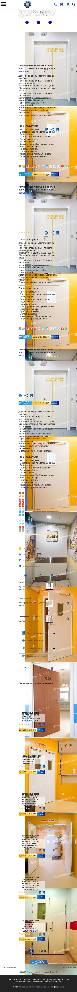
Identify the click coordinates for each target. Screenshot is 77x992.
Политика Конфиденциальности (38, 956)
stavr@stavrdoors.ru (8, 967)
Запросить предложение (38, 962)
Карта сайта (59, 987)
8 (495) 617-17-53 (69, 967)
